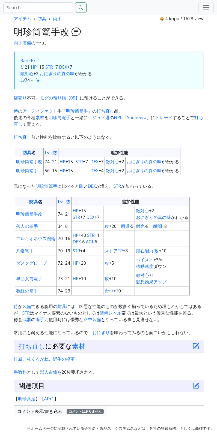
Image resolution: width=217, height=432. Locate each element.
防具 (42, 19)
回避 (125, 226)
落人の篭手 (27, 226)
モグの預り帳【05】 (60, 98)
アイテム (22, 19)
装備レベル (110, 313)
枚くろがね (38, 359)
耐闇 (157, 226)
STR (49, 67)
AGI (89, 242)
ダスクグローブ (31, 263)
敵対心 (27, 74)
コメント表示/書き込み (60, 411)
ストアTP (114, 251)
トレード (164, 117)
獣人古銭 (48, 372)
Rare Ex (28, 61)
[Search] (38, 7)
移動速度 (144, 266)
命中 (109, 291)
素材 (39, 117)
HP (34, 67)
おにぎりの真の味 (57, 74)
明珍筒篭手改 (29, 162)
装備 (26, 43)
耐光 (140, 226)
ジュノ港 (101, 117)
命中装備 (92, 319)
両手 (57, 19)
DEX (63, 67)
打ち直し (105, 111)
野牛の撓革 (64, 359)
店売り (20, 98)
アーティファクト (39, 111)
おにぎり (101, 333)
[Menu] (206, 7)
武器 (26, 319)
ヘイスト (144, 260)
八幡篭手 (25, 251)
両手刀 (42, 319)
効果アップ (156, 282)
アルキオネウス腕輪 (35, 238)
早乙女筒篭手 (29, 279)
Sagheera (136, 117)
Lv (22, 80)
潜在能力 (144, 251)
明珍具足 (26, 399)
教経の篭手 (27, 291)
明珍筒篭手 (77, 111)
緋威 (18, 359)
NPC (118, 117)
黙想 (140, 282)
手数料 (20, 372)
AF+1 (49, 399)
